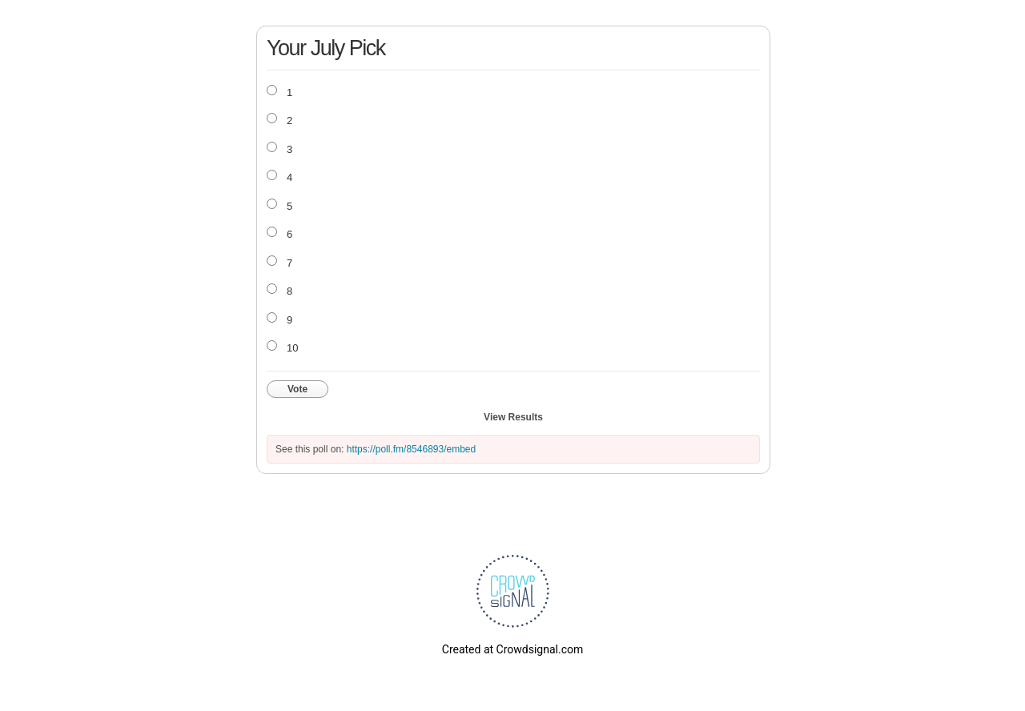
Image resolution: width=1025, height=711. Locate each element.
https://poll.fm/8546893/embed (411, 449)
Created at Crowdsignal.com (512, 649)
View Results (513, 417)
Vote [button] (297, 389)
